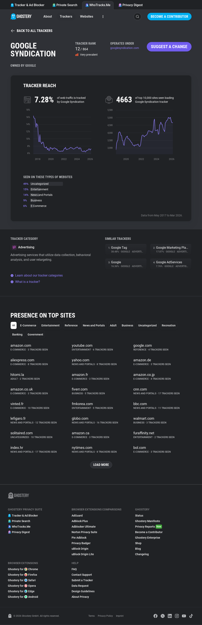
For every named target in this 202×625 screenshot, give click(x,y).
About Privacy (80, 597)
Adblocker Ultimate (84, 527)
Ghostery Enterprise (147, 538)
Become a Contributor (169, 16)
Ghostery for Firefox (22, 575)
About (47, 16)
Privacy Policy (105, 616)
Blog (138, 549)
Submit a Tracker (82, 580)
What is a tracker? (25, 282)
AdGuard (77, 516)
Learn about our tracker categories (36, 275)
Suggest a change (169, 46)
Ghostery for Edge (21, 591)
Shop (138, 543)
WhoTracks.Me (97, 5)
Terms (91, 616)
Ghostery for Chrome (23, 569)
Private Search (64, 5)
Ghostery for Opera (22, 586)
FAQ (74, 569)
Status (139, 516)
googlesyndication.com (124, 48)
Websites (86, 16)
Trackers (66, 16)
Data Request (80, 586)
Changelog (142, 554)
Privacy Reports (148, 527)
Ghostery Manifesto (147, 521)
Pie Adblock (79, 538)
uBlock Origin (80, 549)
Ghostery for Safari (22, 580)
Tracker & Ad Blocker (27, 5)
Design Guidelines (83, 591)
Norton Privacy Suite (84, 532)
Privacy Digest (130, 5)
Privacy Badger (81, 543)
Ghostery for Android (23, 597)
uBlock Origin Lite (83, 554)
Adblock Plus (80, 521)
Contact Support (82, 575)
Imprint (119, 616)
